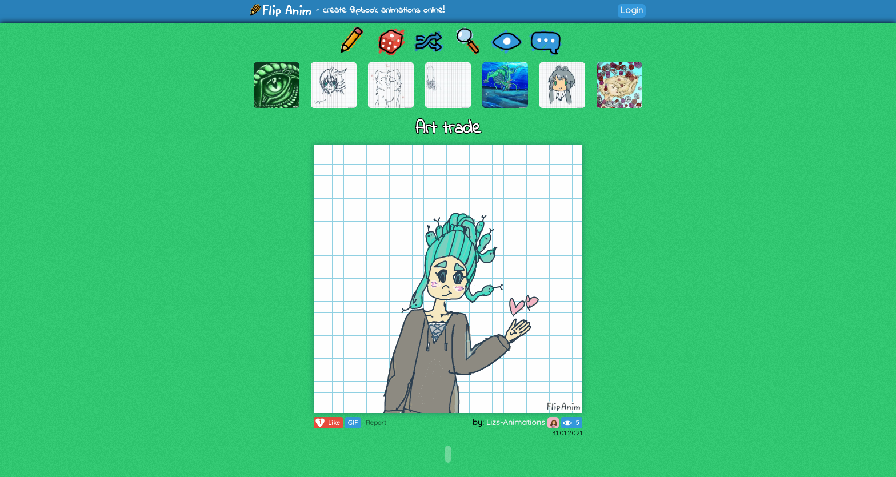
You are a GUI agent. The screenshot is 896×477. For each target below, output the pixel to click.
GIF (353, 423)
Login (632, 10)
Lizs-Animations (522, 422)
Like (327, 422)
